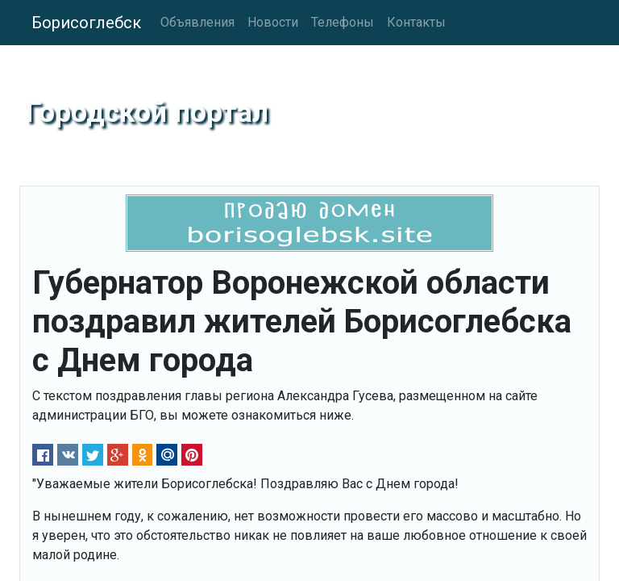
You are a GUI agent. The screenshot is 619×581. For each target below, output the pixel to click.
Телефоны (342, 22)
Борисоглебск (86, 22)
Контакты (416, 22)
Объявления (197, 22)
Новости (272, 22)
